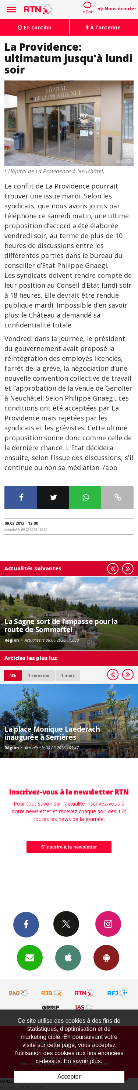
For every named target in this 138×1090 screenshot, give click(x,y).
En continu (35, 27)
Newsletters (30, 957)
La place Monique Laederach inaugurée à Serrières (52, 733)
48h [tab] (12, 675)
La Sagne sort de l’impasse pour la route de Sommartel (60, 625)
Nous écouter (121, 9)
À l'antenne (103, 27)
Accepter (69, 1076)
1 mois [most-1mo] (68, 675)
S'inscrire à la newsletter (69, 847)
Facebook (26, 924)
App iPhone (68, 957)
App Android (106, 957)
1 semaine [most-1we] (38, 675)
